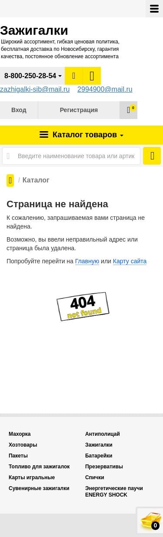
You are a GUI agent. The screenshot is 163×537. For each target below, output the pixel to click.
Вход (19, 109)
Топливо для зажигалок (39, 467)
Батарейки (99, 456)
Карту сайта (130, 261)
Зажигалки (99, 445)
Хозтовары (23, 445)
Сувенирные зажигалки (39, 488)
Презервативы (104, 467)
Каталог (86, 134)
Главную (87, 261)
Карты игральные (32, 477)
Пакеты (18, 456)
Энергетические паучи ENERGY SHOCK (114, 491)
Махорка (19, 434)
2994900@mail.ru (105, 89)
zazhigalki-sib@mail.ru (35, 89)
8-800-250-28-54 (30, 76)
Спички (94, 477)
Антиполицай (102, 434)
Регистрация (79, 109)
